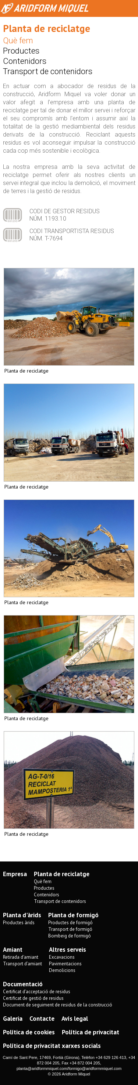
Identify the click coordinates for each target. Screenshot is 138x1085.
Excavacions (62, 957)
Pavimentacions (65, 963)
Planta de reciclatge (61, 874)
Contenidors (24, 61)
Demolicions (62, 970)
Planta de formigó (73, 915)
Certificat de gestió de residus (33, 998)
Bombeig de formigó (69, 936)
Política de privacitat (90, 1032)
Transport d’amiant (22, 963)
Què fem (18, 40)
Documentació (23, 984)
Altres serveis (67, 950)
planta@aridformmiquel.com (42, 1068)
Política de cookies (29, 1032)
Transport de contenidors (47, 71)
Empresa (15, 874)
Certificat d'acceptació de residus (36, 991)
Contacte (41, 1019)
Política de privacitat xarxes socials (52, 1046)
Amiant (12, 950)
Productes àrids (19, 922)
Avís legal (74, 1019)
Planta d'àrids (22, 915)
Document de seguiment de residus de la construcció (57, 1005)
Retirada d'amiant (20, 957)
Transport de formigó (70, 929)
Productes (21, 50)
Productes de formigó (70, 922)
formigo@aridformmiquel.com (94, 1068)
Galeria (12, 1019)
